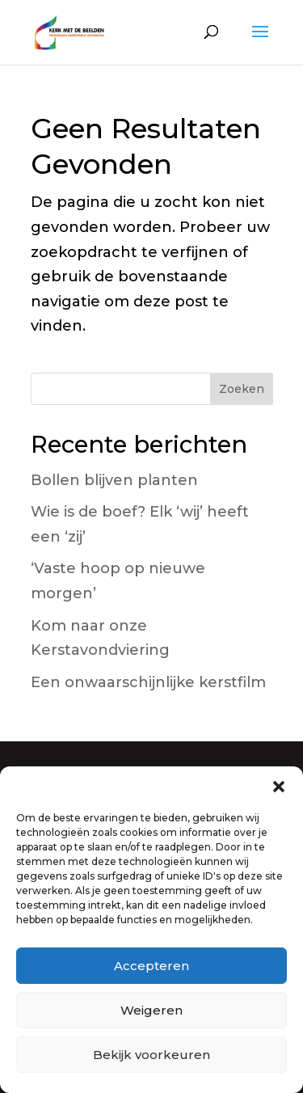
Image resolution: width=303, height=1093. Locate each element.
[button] (279, 787)
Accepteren (151, 965)
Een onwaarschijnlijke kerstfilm (148, 682)
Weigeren (151, 1010)
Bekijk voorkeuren (151, 1054)
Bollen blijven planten (114, 480)
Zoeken (241, 389)
